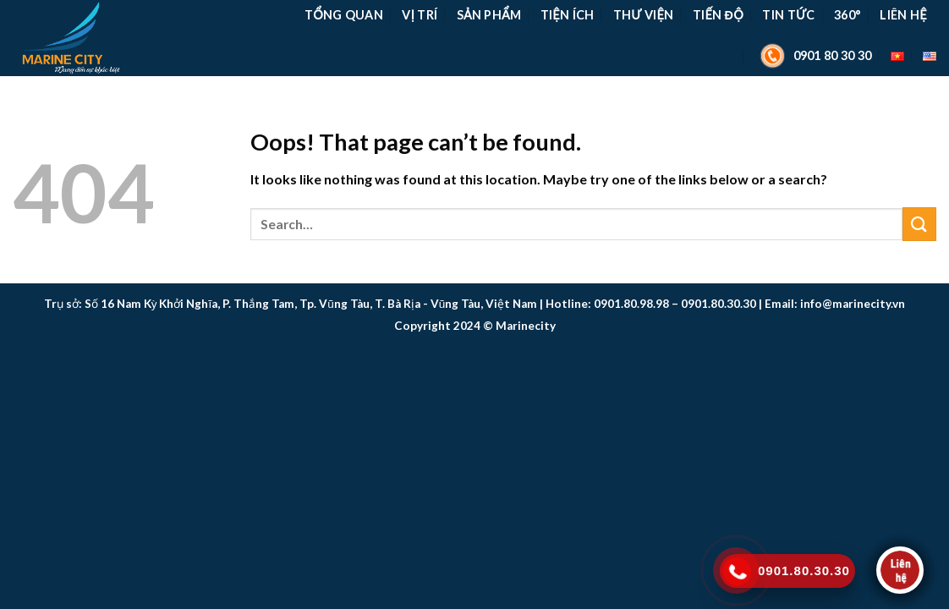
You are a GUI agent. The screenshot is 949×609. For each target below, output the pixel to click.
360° (847, 15)
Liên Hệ (903, 15)
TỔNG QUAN (343, 15)
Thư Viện (643, 15)
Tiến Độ (718, 15)
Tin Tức (788, 15)
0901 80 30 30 (813, 56)
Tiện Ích (567, 15)
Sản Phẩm (489, 15)
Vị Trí (419, 15)
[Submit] (919, 223)
